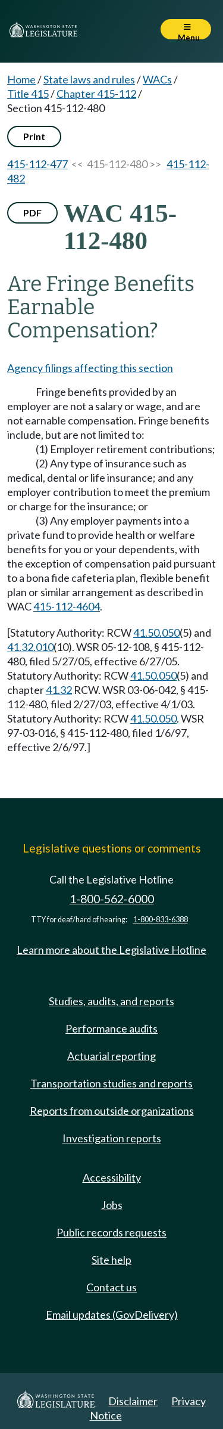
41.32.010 (30, 646)
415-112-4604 (66, 606)
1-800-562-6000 (112, 899)
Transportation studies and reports (111, 1083)
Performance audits (111, 1028)
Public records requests (111, 1232)
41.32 (59, 689)
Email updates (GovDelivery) (112, 1314)
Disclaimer (133, 1401)
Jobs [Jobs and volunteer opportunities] (112, 1204)
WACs (157, 79)
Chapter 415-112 (96, 93)
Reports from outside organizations (112, 1110)
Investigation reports (111, 1138)
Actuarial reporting (111, 1055)
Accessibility (112, 1177)
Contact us (111, 1287)
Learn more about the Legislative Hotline (111, 949)
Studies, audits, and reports (111, 1001)
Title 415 (28, 93)
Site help (111, 1259)
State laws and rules (89, 79)
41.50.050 (156, 632)
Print (34, 136)
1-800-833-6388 (160, 919)
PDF (32, 212)
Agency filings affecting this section (90, 367)
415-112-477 (37, 164)
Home (21, 79)
